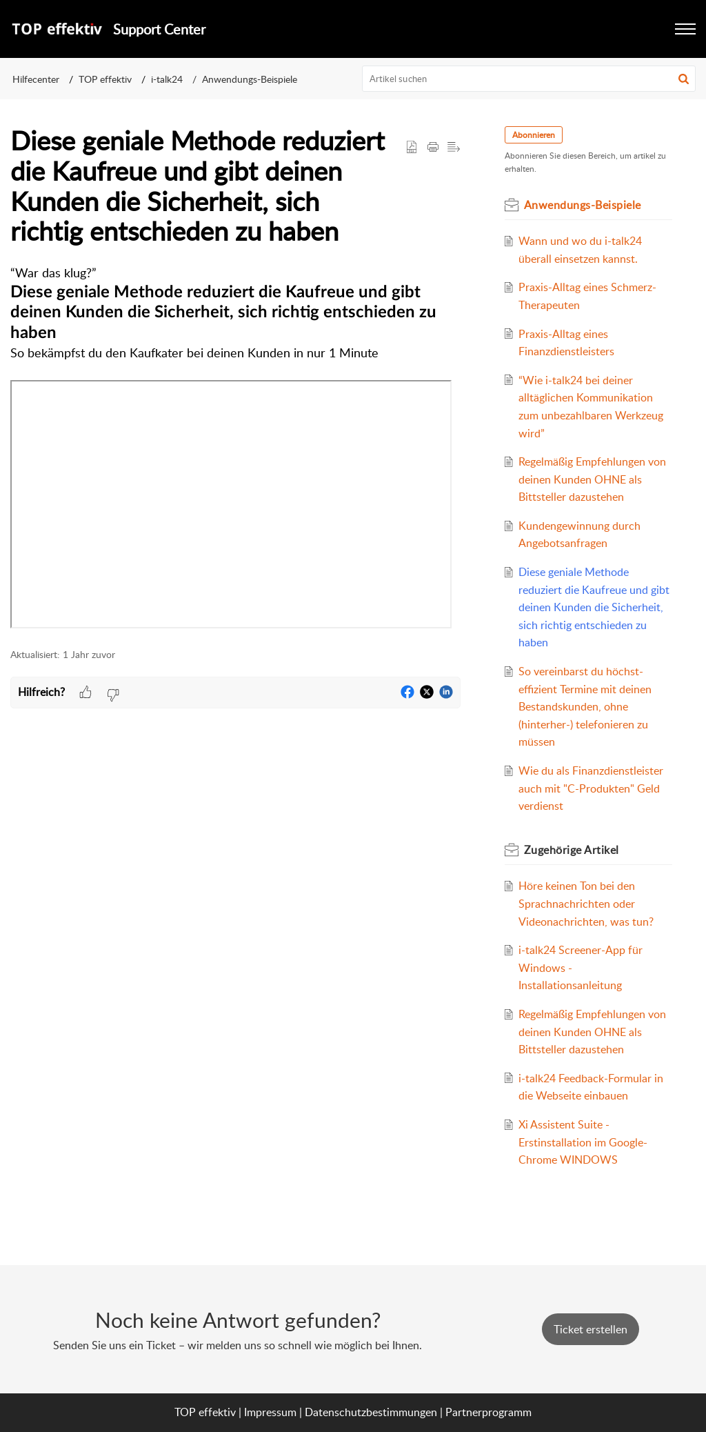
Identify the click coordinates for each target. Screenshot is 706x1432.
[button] (683, 78)
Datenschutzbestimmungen (371, 1412)
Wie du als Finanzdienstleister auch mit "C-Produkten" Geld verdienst (590, 788)
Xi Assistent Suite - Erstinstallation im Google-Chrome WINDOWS (582, 1142)
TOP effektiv (105, 79)
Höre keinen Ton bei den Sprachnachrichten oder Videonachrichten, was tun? (586, 903)
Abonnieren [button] (533, 135)
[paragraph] (235, 448)
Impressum (270, 1412)
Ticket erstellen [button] (590, 1329)
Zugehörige (571, 849)
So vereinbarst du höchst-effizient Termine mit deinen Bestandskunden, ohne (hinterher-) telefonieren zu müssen (585, 706)
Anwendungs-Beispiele (249, 79)
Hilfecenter (35, 79)
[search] (529, 79)
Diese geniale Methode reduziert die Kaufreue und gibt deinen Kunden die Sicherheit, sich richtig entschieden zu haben (593, 607)
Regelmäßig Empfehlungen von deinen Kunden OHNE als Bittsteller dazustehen (592, 479)
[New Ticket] (590, 1329)
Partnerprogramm (488, 1412)
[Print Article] (432, 148)
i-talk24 (167, 79)
